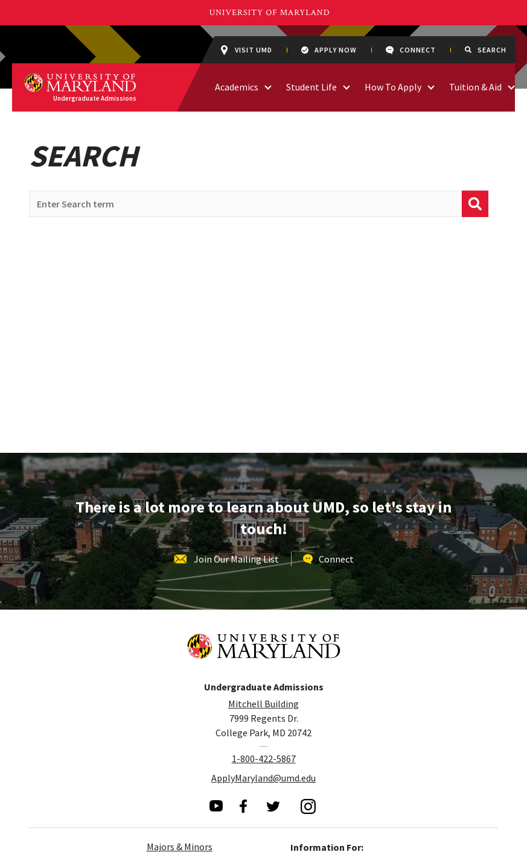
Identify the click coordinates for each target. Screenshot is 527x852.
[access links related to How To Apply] (431, 86)
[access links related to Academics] (268, 86)
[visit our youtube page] (216, 806)
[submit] (475, 204)
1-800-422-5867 (264, 759)
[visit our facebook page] (243, 806)
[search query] (245, 204)
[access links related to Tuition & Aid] (511, 86)
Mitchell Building (263, 704)
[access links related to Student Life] (346, 86)
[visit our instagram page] (308, 806)
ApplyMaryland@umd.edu (263, 778)
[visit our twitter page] (273, 806)
